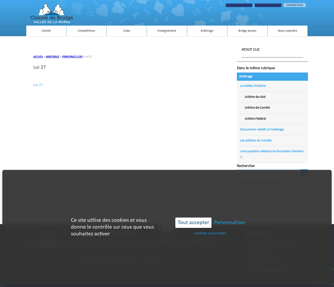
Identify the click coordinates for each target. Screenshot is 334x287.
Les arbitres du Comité (255, 140)
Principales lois (72, 56)
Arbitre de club (255, 97)
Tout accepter (193, 214)
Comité (46, 31)
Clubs (126, 31)
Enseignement (166, 31)
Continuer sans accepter (210, 225)
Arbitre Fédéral (255, 119)
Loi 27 (38, 85)
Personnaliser (229, 214)
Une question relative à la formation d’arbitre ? (271, 154)
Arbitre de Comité (257, 108)
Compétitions (86, 31)
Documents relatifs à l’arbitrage (262, 129)
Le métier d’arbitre (253, 86)
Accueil (38, 56)
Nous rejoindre (287, 31)
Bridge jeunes (247, 31)
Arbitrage (207, 31)
